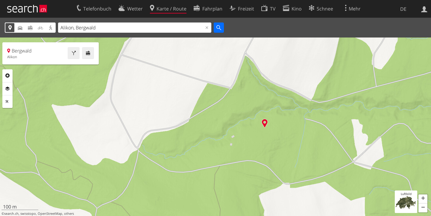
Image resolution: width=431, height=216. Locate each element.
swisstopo (28, 214)
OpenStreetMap (50, 214)
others (69, 214)
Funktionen (7, 101)
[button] (422, 198)
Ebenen (7, 88)
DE (403, 9)
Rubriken (7, 75)
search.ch (11, 214)
